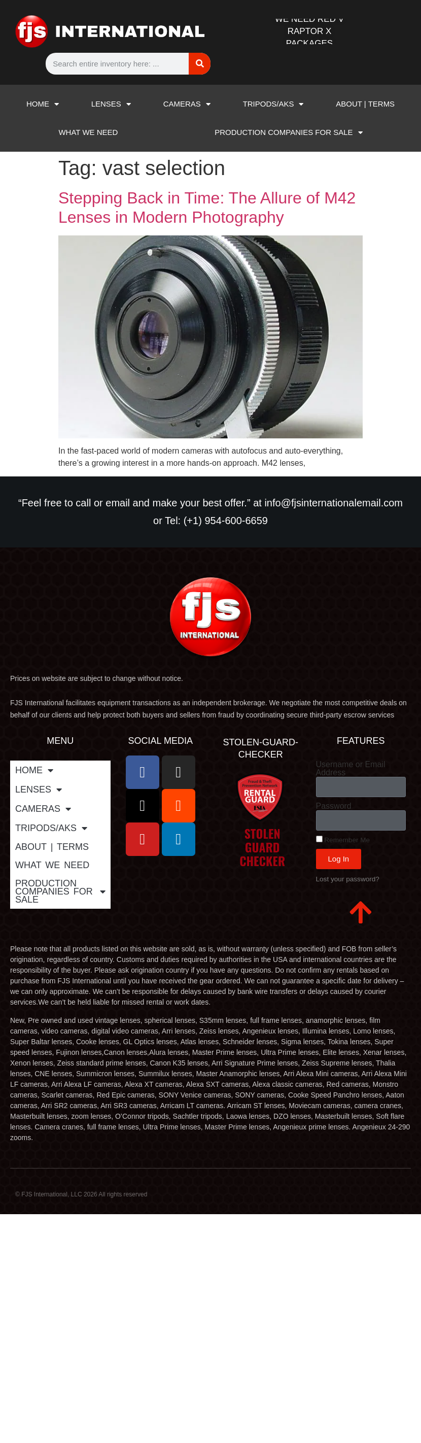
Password (334, 806)
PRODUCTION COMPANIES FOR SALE (288, 133)
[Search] (199, 64)
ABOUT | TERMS (365, 103)
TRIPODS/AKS (273, 104)
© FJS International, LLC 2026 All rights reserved (81, 1194)
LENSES (111, 104)
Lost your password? (347, 879)
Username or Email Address (350, 769)
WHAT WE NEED (88, 132)
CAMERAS (186, 104)
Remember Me (343, 840)
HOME (42, 104)
